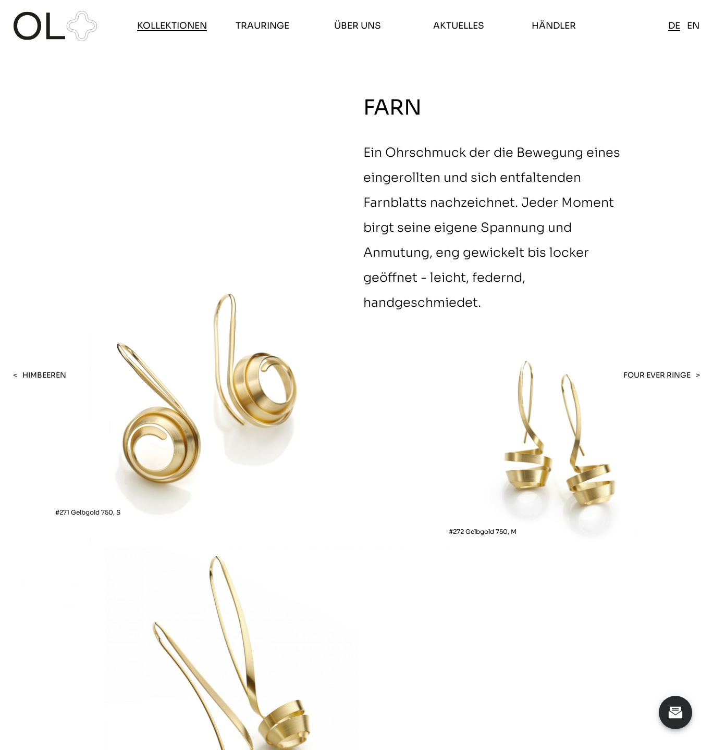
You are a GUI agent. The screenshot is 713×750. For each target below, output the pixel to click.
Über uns (357, 25)
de (674, 25)
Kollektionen (172, 25)
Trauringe (262, 25)
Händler (554, 25)
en (693, 25)
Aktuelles (458, 25)
